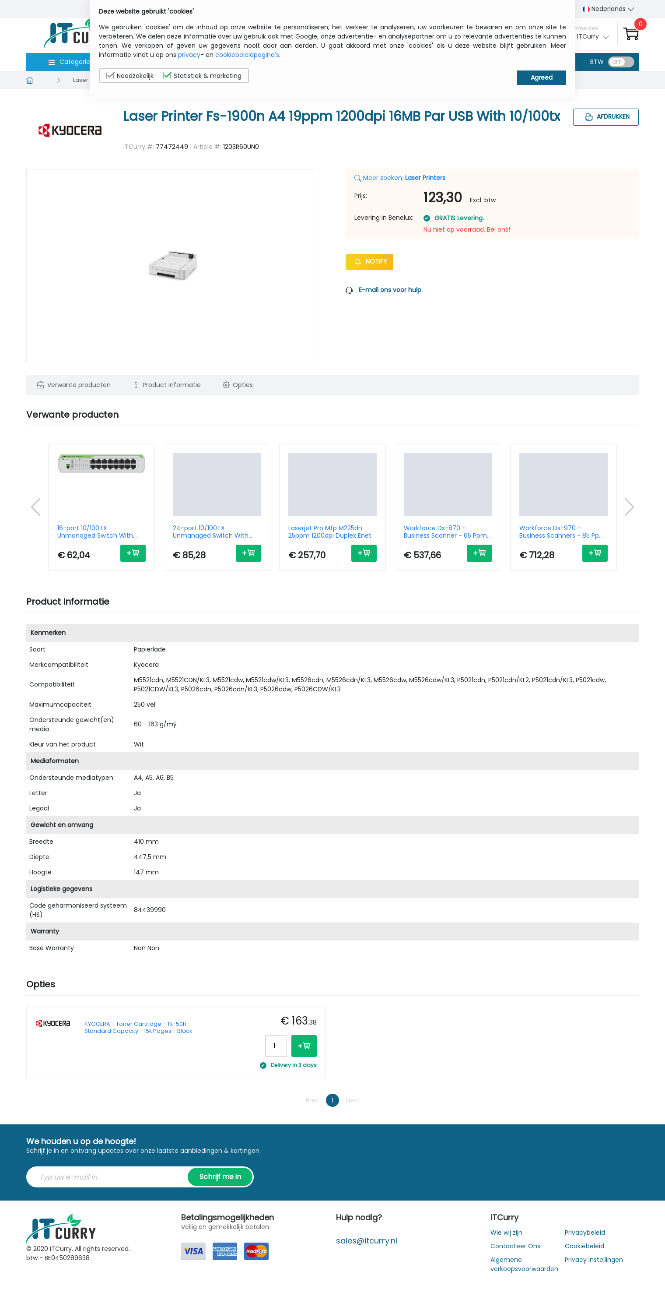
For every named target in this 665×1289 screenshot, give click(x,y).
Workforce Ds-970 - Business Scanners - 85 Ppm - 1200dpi (562, 532)
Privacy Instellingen (594, 1259)
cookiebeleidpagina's (247, 54)
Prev (312, 1100)
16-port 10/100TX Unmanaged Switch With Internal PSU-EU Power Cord (98, 532)
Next (353, 1100)
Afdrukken (606, 116)
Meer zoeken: (399, 177)
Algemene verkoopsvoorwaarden (524, 1264)
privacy (189, 54)
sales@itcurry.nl (366, 1240)
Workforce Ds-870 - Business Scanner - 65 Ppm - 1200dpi (448, 532)
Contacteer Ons (515, 1246)
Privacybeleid (585, 1232)
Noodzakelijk (130, 76)
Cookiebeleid (584, 1246)
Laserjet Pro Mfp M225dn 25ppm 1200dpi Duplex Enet (329, 532)
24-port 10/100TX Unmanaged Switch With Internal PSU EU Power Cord (213, 532)
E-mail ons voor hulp (390, 289)
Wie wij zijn (506, 1232)
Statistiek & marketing (202, 76)
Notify (369, 261)
